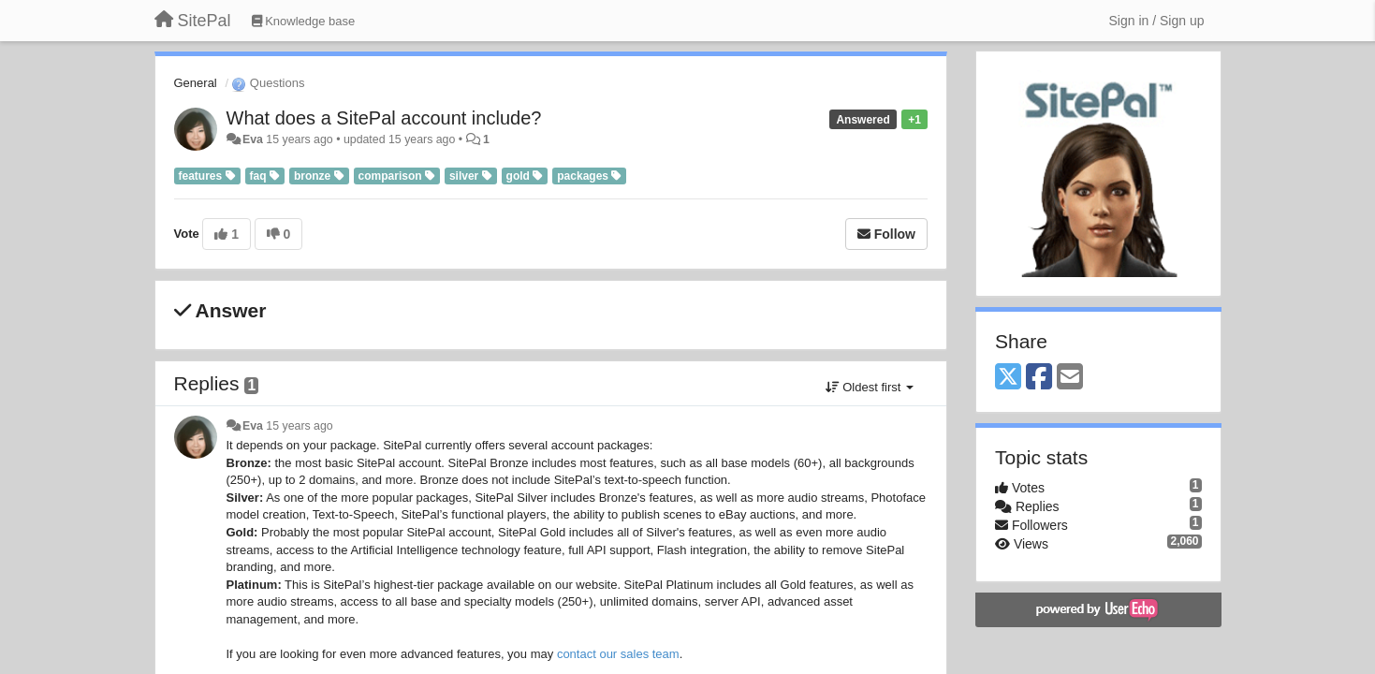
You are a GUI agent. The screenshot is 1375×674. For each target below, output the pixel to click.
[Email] (1070, 377)
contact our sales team (618, 654)
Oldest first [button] (870, 387)
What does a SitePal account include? (384, 118)
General (195, 83)
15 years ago (299, 425)
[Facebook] (1039, 377)
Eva (252, 139)
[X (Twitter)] (1008, 377)
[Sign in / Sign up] (1157, 21)
